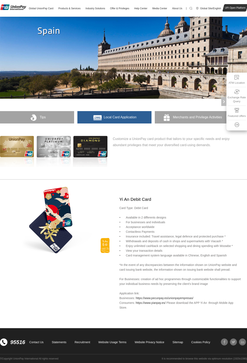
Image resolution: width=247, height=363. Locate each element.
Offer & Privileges (119, 8)
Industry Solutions (95, 8)
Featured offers (237, 112)
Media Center (159, 8)
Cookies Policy (200, 342)
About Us (177, 8)
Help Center (140, 8)
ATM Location (236, 79)
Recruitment (82, 342)
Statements (59, 342)
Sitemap (177, 342)
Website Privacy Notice (149, 342)
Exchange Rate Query (237, 96)
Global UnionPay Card (41, 8)
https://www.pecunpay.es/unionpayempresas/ (165, 298)
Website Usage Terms (112, 342)
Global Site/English (210, 8)
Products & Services (69, 8)
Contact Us (36, 342)
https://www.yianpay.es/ (150, 302)
